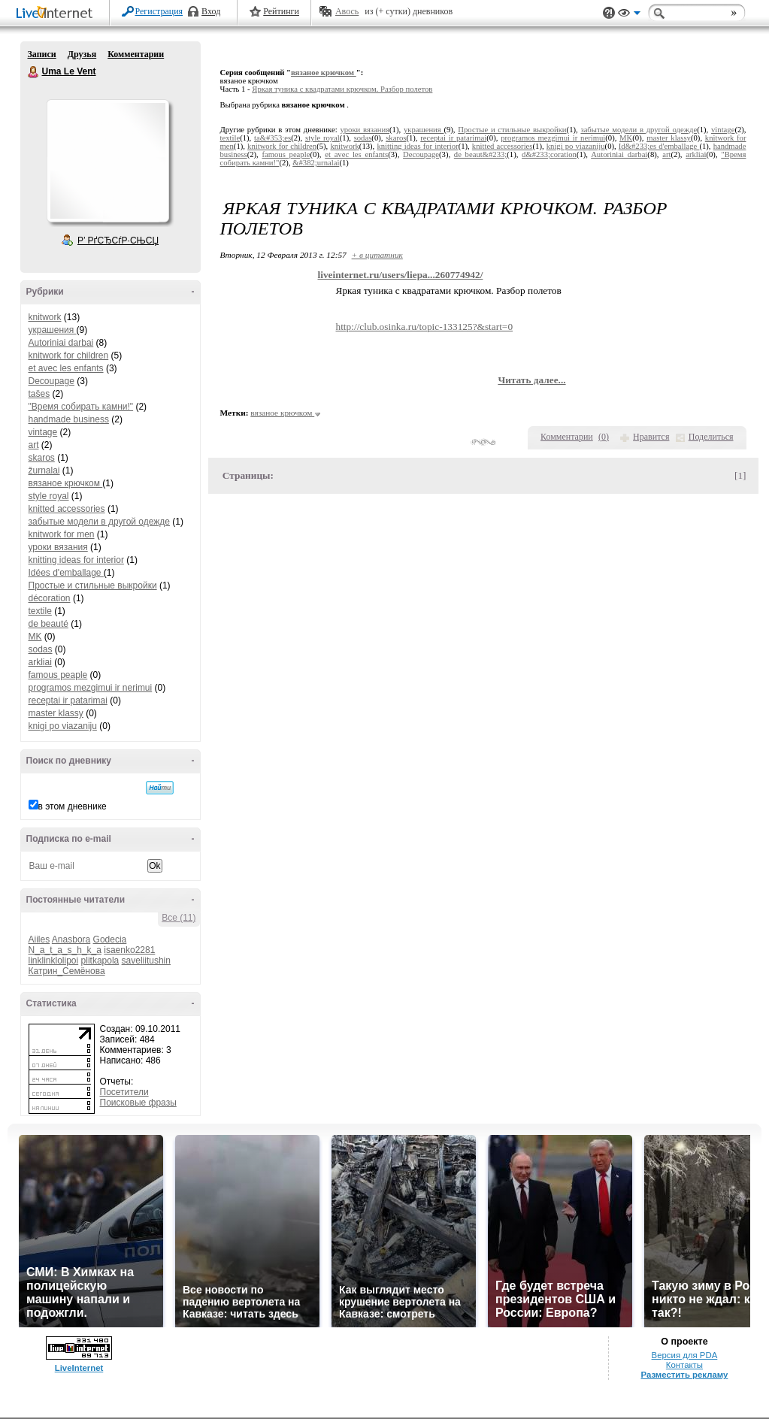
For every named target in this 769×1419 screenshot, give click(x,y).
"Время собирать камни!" (81, 406)
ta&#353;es (272, 138)
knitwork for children (69, 355)
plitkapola (100, 960)
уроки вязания (58, 547)
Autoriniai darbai (61, 342)
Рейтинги (281, 11)
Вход (210, 11)
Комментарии (135, 54)
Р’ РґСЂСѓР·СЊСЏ (118, 240)
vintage (43, 432)
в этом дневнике (72, 806)
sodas (41, 649)
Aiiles (39, 939)
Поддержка (609, 13)
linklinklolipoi (54, 960)
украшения (53, 330)
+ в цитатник (377, 254)
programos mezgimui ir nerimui (91, 687)
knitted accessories (67, 509)
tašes (39, 394)
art (34, 445)
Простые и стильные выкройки (93, 585)
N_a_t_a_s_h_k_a (65, 950)
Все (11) (178, 917)
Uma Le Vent (34, 72)
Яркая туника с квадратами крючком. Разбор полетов (342, 89)
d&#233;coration (549, 154)
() (603, 436)
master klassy (56, 713)
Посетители (124, 1092)
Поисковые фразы (138, 1102)
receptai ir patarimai (68, 700)
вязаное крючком (66, 483)
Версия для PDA (685, 1355)
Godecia (110, 939)
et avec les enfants (66, 368)
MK (35, 636)
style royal (49, 496)
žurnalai (44, 470)
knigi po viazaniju (63, 726)
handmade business (69, 419)
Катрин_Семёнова (67, 971)
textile (40, 611)
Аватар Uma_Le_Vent (107, 160)
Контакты (684, 1364)
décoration (50, 598)
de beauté (48, 624)
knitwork (45, 317)
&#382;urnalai (315, 163)
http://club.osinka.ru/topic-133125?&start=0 (424, 326)
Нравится (651, 436)
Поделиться (711, 436)
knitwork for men (62, 534)
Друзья (82, 54)
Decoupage (51, 381)
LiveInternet (57, 14)
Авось (347, 11)
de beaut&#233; (480, 154)
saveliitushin (146, 960)
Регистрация (159, 11)
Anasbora (71, 939)
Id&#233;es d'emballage (659, 146)
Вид (629, 15)
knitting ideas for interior (76, 560)
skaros (42, 457)
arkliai (40, 662)
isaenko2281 (129, 950)
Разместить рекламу (684, 1374)
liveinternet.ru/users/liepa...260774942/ (400, 274)
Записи (42, 54)
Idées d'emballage (66, 572)
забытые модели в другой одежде (100, 521)
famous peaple (58, 675)
